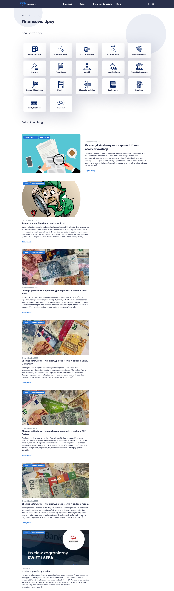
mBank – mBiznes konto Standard (124, 553)
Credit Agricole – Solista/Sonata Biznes (126, 570)
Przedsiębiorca (113, 72)
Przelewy (139, 90)
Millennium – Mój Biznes (120, 547)
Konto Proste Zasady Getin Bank (89, 577)
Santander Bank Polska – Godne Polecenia (128, 543)
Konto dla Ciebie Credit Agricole (89, 567)
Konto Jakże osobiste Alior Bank (89, 570)
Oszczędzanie (113, 54)
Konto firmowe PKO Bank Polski (123, 563)
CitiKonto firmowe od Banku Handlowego (127, 567)
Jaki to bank (57, 557)
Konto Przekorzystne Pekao (87, 547)
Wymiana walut (139, 54)
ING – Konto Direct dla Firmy (122, 557)
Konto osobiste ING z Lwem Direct (89, 560)
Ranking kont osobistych (62, 540)
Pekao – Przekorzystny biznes (122, 540)
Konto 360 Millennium (85, 540)
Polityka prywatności (60, 571)
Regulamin (56, 568)
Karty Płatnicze (35, 108)
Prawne (34, 72)
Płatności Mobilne (87, 90)
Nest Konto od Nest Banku (86, 563)
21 (99, 508)
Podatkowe (60, 72)
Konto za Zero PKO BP (84, 573)
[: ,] (149, 4)
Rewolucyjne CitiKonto (85, 557)
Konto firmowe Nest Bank (121, 560)
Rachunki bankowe (35, 90)
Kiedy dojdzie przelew (60, 554)
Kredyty (61, 90)
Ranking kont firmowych (61, 543)
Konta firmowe (61, 54)
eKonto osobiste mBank (85, 553)
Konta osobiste (35, 54)
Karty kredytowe (87, 54)
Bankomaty (113, 90)
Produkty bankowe (139, 72)
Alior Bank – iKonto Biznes (121, 550)
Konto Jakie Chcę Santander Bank (90, 550)
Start (24, 16)
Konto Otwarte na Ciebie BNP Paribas (91, 543)
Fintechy (61, 108)
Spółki (87, 72)
